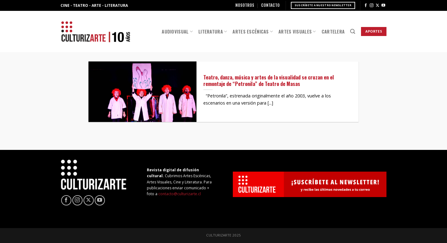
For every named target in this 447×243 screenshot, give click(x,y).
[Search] (352, 31)
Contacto (270, 5)
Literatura (212, 31)
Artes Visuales (297, 31)
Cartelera (333, 31)
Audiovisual (177, 31)
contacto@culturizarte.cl (179, 193)
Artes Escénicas (253, 31)
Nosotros (244, 5)
